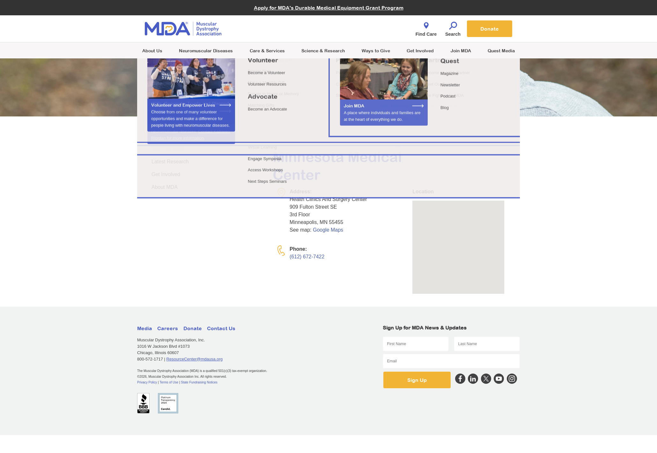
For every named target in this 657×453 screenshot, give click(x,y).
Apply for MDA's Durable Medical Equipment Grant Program (328, 8)
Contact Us (221, 328)
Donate (489, 29)
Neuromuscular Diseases (206, 50)
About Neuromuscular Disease (186, 136)
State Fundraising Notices (199, 382)
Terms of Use (168, 382)
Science (323, 50)
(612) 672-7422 (307, 256)
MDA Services (167, 149)
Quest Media (501, 50)
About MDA (164, 187)
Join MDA (461, 50)
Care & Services (267, 50)
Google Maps (328, 230)
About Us (152, 50)
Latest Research (170, 161)
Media (144, 328)
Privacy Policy (147, 382)
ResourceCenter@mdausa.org (194, 359)
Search (453, 27)
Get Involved (420, 50)
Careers (167, 328)
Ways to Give (376, 50)
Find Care (426, 27)
